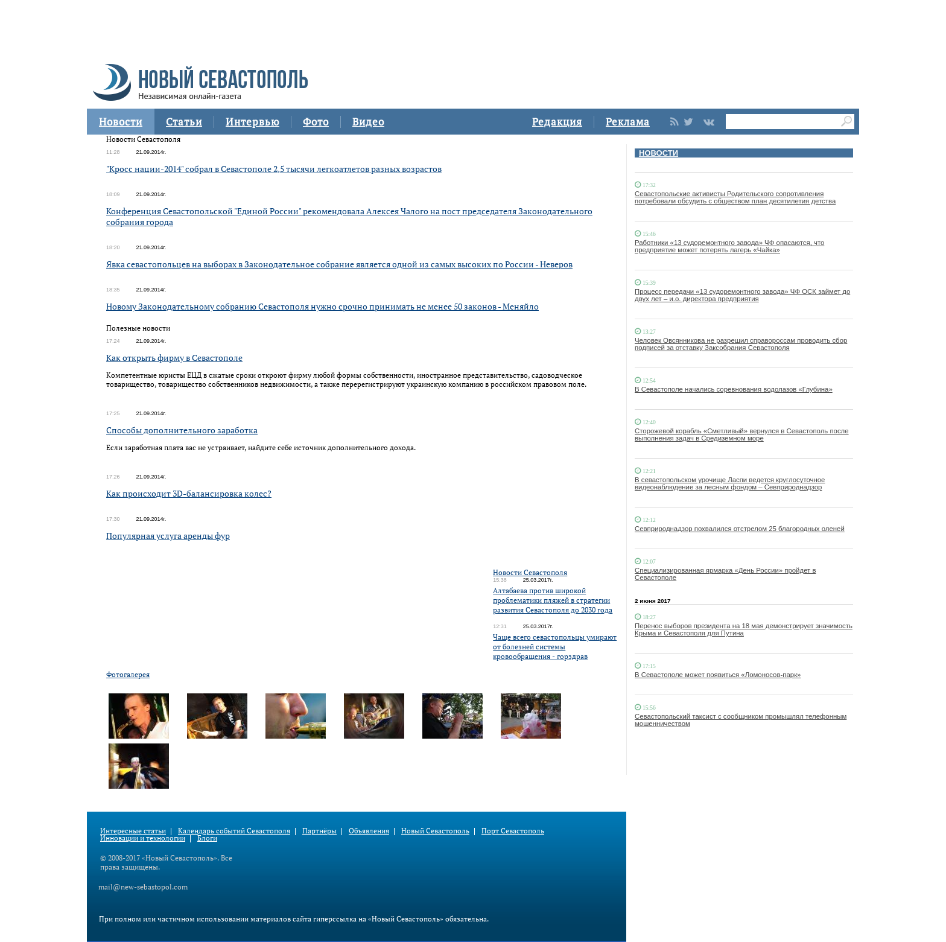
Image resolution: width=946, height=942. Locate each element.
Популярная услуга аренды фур (168, 535)
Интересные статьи (133, 830)
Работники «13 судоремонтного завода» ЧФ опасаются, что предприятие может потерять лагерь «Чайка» (729, 246)
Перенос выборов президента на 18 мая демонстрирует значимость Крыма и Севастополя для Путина (743, 629)
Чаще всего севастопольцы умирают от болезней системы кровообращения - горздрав (555, 646)
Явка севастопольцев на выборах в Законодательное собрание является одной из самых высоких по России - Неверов (339, 264)
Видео (368, 122)
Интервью (252, 122)
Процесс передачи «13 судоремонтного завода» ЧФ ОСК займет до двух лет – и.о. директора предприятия (742, 295)
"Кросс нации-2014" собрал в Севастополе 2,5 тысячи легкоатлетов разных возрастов (274, 168)
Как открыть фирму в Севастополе (174, 357)
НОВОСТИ (658, 153)
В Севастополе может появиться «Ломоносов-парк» (718, 674)
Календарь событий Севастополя (234, 830)
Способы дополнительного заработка (182, 430)
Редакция (557, 122)
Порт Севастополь (512, 830)
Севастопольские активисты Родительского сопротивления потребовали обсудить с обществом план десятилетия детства (735, 197)
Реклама (628, 122)
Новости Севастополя (530, 572)
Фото (316, 122)
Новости (120, 122)
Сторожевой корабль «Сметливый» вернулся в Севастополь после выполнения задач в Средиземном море (742, 434)
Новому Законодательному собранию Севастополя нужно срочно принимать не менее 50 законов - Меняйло (322, 306)
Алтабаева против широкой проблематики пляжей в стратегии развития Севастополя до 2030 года (552, 600)
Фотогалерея (128, 674)
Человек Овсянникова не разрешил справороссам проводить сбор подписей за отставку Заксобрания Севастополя (741, 344)
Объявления (369, 830)
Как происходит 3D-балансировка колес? (188, 493)
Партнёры (319, 830)
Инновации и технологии (142, 837)
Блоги (207, 837)
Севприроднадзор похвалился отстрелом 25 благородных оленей (740, 528)
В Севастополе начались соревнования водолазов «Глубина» (734, 389)
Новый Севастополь (435, 830)
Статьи (184, 122)
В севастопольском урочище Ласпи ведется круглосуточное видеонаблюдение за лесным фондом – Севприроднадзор (730, 483)
